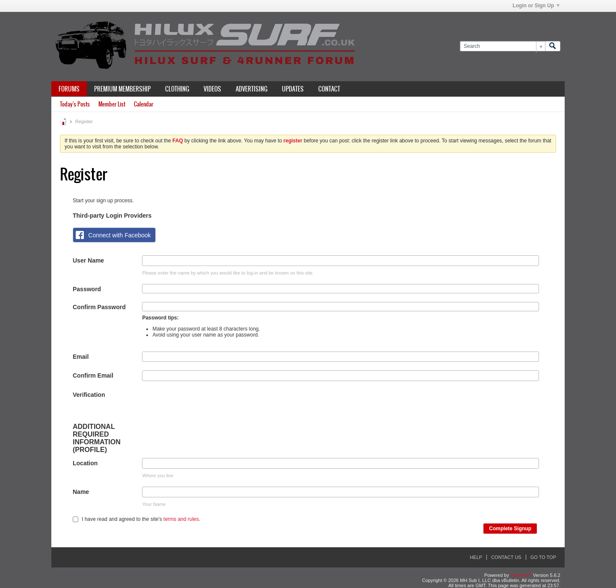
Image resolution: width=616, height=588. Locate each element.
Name (81, 491)
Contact (329, 89)
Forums (69, 89)
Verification (89, 394)
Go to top (543, 557)
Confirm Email (93, 375)
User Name (88, 260)
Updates (293, 89)
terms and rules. (181, 519)
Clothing (177, 89)
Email (81, 356)
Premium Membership (122, 89)
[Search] (502, 46)
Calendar (143, 104)
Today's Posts (75, 104)
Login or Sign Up (536, 6)
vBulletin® (521, 575)
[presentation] (207, 406)
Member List (111, 104)
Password (87, 289)
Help (476, 557)
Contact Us (506, 557)
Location (85, 463)
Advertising (251, 89)
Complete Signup (510, 529)
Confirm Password (99, 307)
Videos (212, 89)
